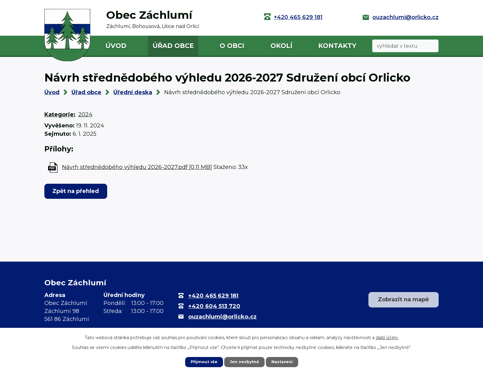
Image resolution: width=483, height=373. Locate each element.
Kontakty (337, 46)
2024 (85, 114)
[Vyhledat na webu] (405, 46)
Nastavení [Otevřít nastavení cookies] (284, 361)
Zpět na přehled (78, 191)
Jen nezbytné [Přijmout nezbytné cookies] (244, 361)
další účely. (387, 337)
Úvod (115, 46)
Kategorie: (59, 114)
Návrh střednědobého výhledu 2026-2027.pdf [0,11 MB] (137, 167)
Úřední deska (132, 92)
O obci (232, 46)
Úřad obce (173, 46)
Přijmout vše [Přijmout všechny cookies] (201, 361)
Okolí (281, 46)
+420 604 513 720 (214, 306)
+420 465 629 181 (298, 17)
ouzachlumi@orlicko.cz (405, 17)
